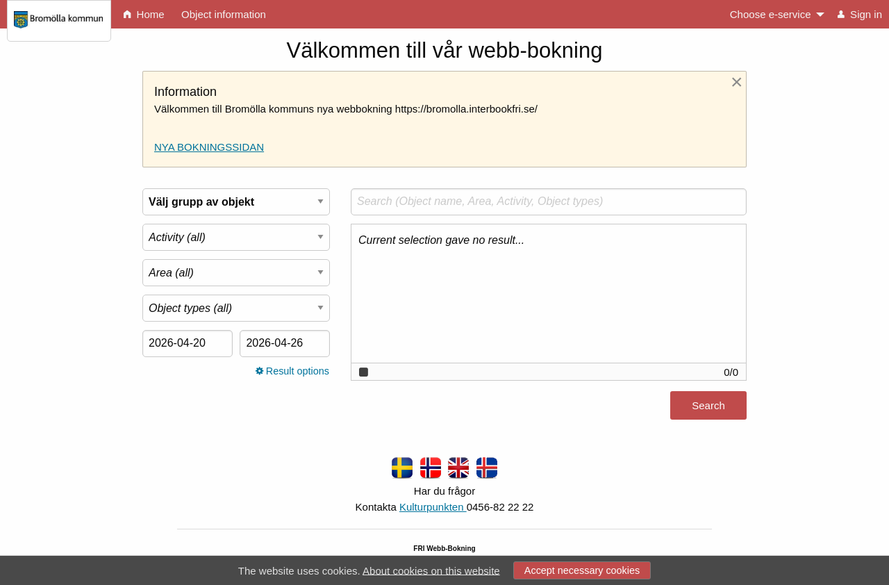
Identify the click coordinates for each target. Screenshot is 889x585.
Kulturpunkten (433, 507)
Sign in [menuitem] (860, 14)
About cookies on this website (431, 570)
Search (708, 405)
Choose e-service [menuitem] (770, 14)
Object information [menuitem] (223, 14)
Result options (292, 371)
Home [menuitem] (144, 14)
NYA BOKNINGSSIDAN (209, 147)
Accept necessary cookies (582, 570)
